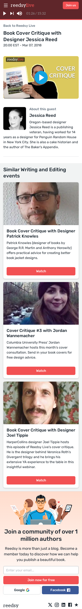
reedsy (11, 606)
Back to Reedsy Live (19, 26)
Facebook (60, 590)
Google (21, 590)
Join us (71, 5)
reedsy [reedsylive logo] (22, 5)
